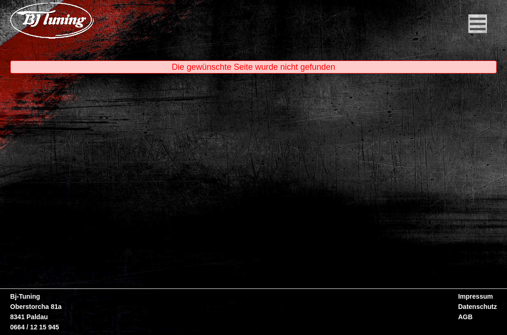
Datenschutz (477, 306)
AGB (465, 317)
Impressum (475, 296)
